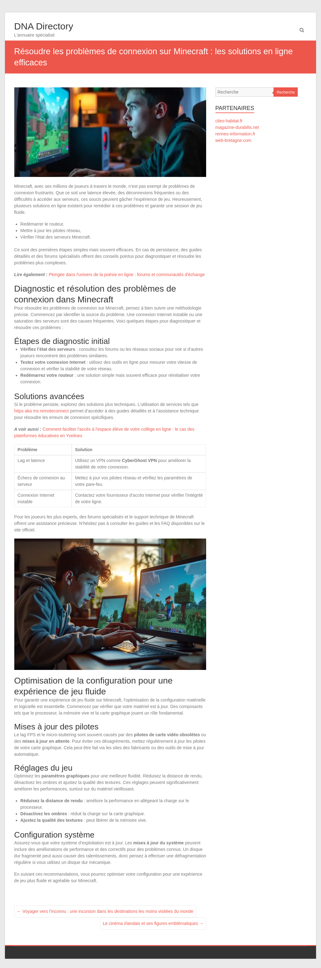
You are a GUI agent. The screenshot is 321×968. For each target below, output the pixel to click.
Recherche (286, 92)
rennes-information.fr (235, 133)
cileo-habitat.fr (229, 120)
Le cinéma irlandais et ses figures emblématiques (153, 923)
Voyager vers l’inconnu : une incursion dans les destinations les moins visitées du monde (105, 911)
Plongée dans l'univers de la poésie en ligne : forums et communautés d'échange (127, 274)
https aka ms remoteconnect (41, 410)
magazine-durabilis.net (237, 127)
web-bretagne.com (233, 140)
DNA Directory (43, 26)
